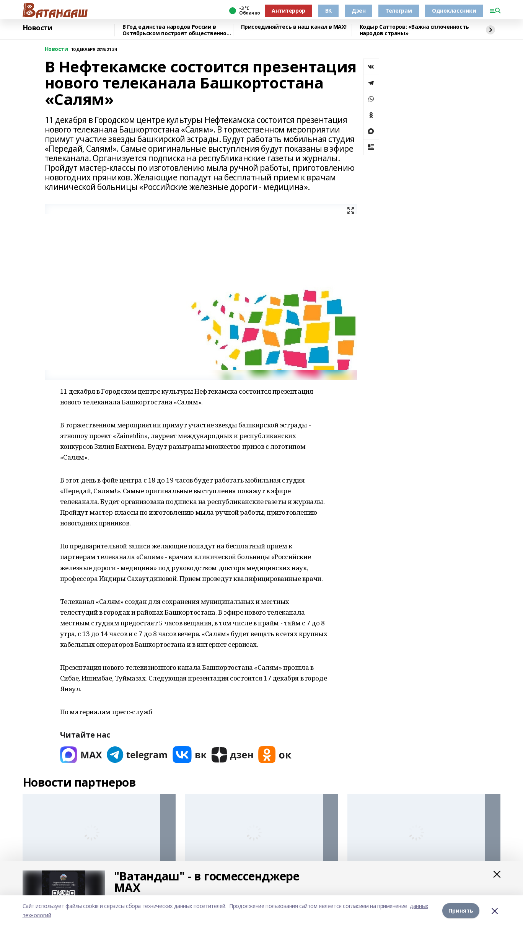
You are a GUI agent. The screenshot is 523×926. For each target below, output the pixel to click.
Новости (37, 28)
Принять (460, 910)
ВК (328, 10)
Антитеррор (288, 10)
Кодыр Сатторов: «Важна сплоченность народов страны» (414, 30)
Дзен (358, 10)
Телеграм (398, 10)
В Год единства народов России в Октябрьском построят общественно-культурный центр (175, 30)
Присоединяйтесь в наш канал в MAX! (294, 27)
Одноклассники (454, 10)
